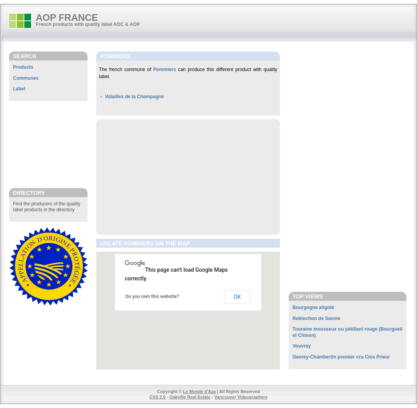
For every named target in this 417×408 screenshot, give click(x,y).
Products (23, 67)
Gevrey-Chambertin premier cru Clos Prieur (341, 357)
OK (237, 297)
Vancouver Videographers (241, 397)
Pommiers (164, 69)
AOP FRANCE (67, 17)
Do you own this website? (152, 296)
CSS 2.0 (158, 397)
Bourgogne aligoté (313, 307)
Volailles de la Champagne (134, 96)
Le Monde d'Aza (199, 391)
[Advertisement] (48, 144)
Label (19, 88)
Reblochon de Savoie (316, 318)
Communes (25, 78)
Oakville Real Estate (189, 397)
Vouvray (302, 346)
